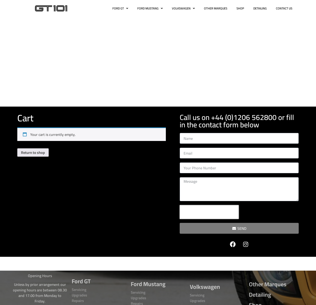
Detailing (260, 294)
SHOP (246, 8)
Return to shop (33, 152)
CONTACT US (290, 8)
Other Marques (267, 284)
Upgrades (79, 295)
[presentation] (209, 212)
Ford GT (81, 281)
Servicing (79, 289)
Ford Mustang (148, 283)
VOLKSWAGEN (189, 8)
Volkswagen (205, 286)
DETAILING (266, 8)
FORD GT (126, 8)
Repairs (78, 300)
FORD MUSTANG (156, 8)
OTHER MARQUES (221, 8)
